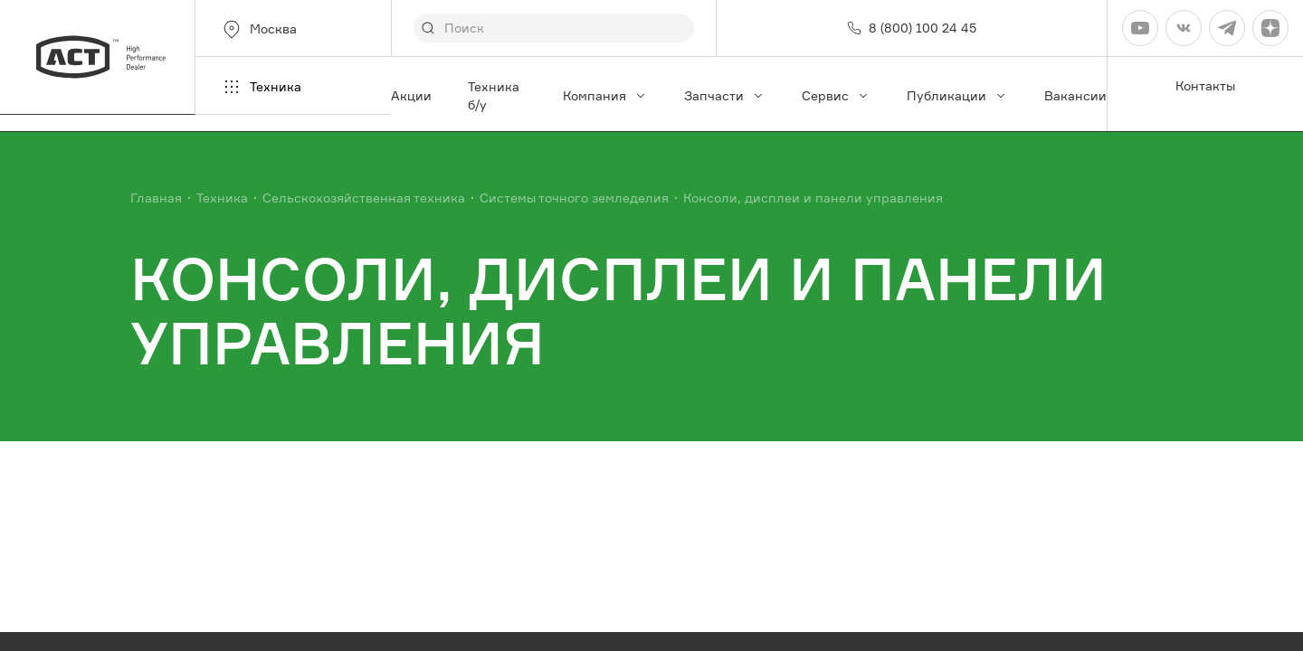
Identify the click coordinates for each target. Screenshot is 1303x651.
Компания (605, 95)
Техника (261, 87)
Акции (411, 95)
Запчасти (725, 95)
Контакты (1205, 85)
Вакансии (1075, 95)
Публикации (957, 95)
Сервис (836, 95)
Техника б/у (493, 95)
